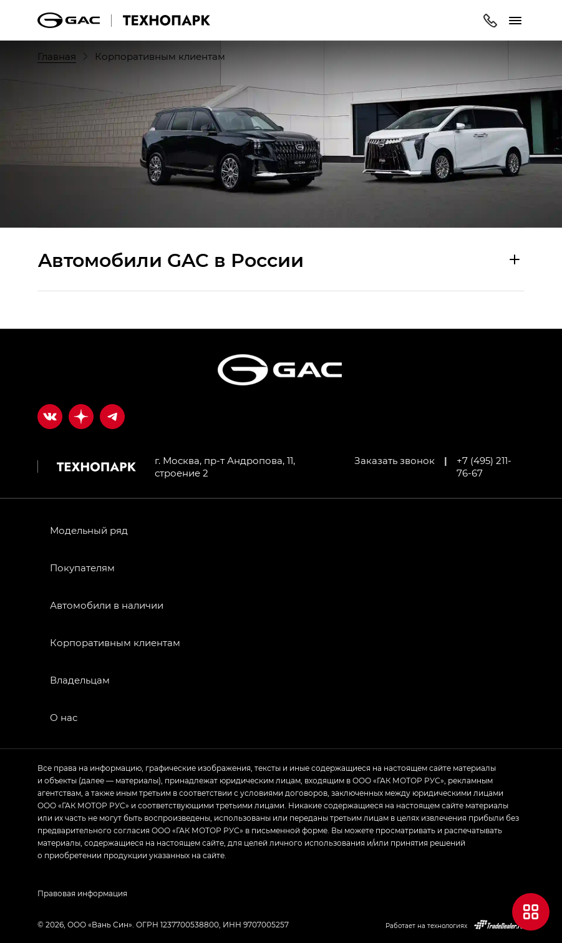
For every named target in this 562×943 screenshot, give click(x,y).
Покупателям (82, 567)
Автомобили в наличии (106, 605)
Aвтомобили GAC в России (171, 259)
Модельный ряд (89, 530)
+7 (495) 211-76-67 (484, 466)
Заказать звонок (394, 460)
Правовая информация (82, 893)
